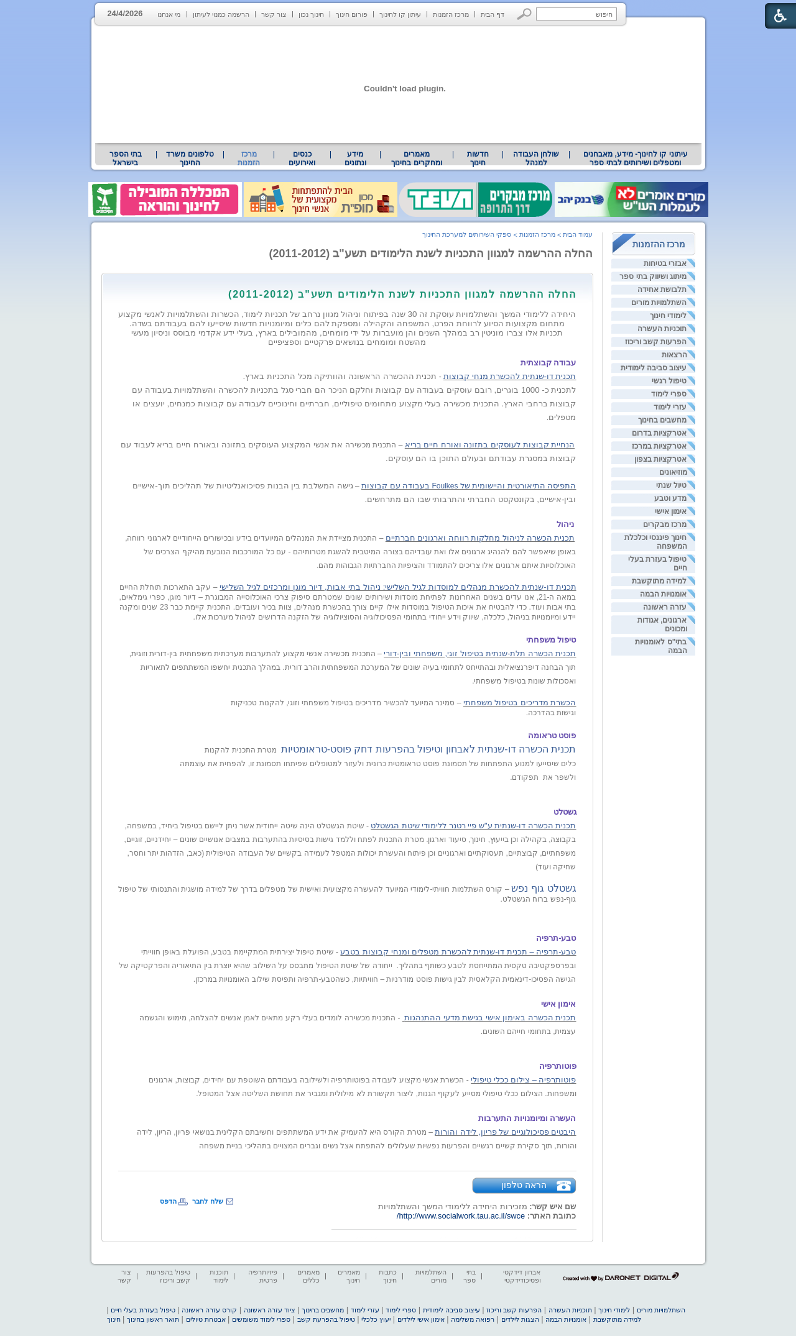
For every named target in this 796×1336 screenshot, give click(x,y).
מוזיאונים (673, 472)
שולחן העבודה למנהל (536, 158)
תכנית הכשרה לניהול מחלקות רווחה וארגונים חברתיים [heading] (480, 537)
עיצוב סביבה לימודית (654, 368)
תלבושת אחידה (662, 289)
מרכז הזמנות (451, 14)
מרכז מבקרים (665, 524)
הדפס (168, 1201)
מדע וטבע (670, 498)
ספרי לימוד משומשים (261, 1319)
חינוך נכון (311, 14)
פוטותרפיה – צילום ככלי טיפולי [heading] (523, 1079)
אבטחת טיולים (206, 1319)
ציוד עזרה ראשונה (269, 1310)
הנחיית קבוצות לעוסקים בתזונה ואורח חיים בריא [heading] (490, 444)
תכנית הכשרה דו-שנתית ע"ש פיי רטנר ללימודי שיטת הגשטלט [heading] (473, 825)
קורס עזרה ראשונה (209, 1310)
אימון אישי (671, 511)
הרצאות (674, 354)
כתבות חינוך (388, 1276)
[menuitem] (635, 158)
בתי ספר (469, 1276)
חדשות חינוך (478, 158)
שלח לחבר (207, 1201)
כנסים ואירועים (302, 158)
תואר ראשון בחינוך (153, 1319)
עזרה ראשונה (665, 607)
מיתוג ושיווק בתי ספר (653, 276)
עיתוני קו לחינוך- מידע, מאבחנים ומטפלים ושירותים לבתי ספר (635, 158)
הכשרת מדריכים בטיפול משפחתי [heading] (519, 702)
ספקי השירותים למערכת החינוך (466, 234)
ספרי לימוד (669, 394)
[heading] (575, 283)
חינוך (114, 1319)
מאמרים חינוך (349, 1276)
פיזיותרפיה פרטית (262, 1276)
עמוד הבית (578, 234)
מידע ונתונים (355, 158)
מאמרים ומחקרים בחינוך (416, 158)
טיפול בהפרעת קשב (326, 1319)
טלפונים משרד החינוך (189, 158)
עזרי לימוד (670, 407)
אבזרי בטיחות (665, 263)
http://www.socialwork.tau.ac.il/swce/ (461, 1215)
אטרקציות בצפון (660, 459)
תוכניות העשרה (662, 328)
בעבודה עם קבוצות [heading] (395, 485)
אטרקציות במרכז (659, 446)
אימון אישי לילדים (421, 1319)
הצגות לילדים (520, 1319)
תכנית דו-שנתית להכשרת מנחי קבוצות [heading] (509, 376)
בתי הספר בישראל (125, 158)
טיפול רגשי (669, 381)
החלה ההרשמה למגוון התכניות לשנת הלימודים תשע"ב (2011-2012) (431, 253)
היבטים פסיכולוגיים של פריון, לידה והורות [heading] (505, 1132)
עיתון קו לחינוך (400, 14)
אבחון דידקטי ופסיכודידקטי (521, 1276)
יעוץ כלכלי (376, 1319)
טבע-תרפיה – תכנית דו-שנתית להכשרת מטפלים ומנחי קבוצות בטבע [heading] (458, 951)
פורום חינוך (352, 14)
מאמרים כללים (308, 1276)
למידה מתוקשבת (659, 581)
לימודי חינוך (668, 315)
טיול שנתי (671, 485)
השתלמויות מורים (659, 302)
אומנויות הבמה (663, 594)
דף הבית (492, 14)
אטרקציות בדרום (659, 433)
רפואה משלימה (472, 1319)
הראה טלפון (524, 1185)
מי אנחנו (168, 14)
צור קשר (274, 14)
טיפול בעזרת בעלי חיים (143, 1310)
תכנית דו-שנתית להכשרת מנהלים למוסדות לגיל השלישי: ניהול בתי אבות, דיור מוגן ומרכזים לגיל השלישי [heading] (398, 587)
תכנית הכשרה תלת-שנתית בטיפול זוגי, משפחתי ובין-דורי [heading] (480, 653)
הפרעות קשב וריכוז (656, 341)
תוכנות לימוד (219, 1276)
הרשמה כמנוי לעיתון (221, 14)
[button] (524, 14)
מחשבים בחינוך (662, 420)
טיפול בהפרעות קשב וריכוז (168, 1276)
